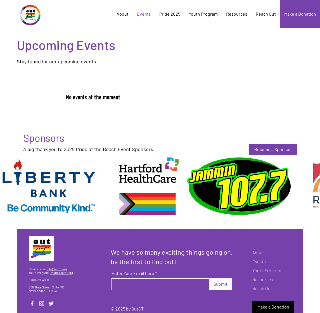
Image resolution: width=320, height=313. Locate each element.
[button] (149, 186)
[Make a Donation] (300, 14)
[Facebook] (32, 303)
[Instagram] (41, 303)
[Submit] (221, 284)
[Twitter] (51, 303)
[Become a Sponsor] (273, 149)
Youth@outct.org (61, 272)
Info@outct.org (57, 269)
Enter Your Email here (133, 273)
